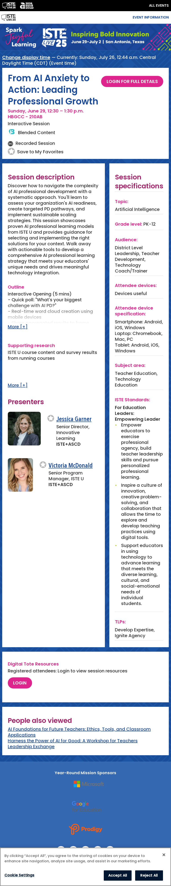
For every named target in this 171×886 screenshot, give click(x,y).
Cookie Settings (19, 875)
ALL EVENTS (159, 5)
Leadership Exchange (31, 746)
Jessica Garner (74, 419)
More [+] (18, 327)
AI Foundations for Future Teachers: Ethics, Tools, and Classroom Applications (79, 732)
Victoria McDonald (71, 466)
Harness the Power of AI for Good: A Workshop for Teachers (73, 741)
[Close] (164, 855)
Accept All (117, 875)
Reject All (149, 875)
